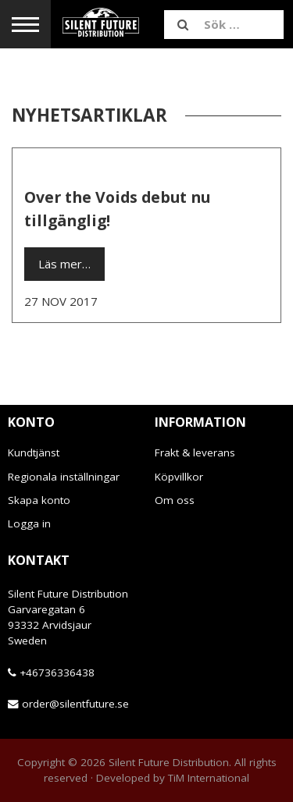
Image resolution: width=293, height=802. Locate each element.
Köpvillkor (179, 477)
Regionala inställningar (64, 477)
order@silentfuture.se (75, 704)
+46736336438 (57, 672)
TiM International (208, 778)
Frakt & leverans (195, 452)
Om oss (175, 500)
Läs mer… (64, 263)
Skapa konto (39, 500)
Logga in (29, 523)
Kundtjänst (33, 452)
